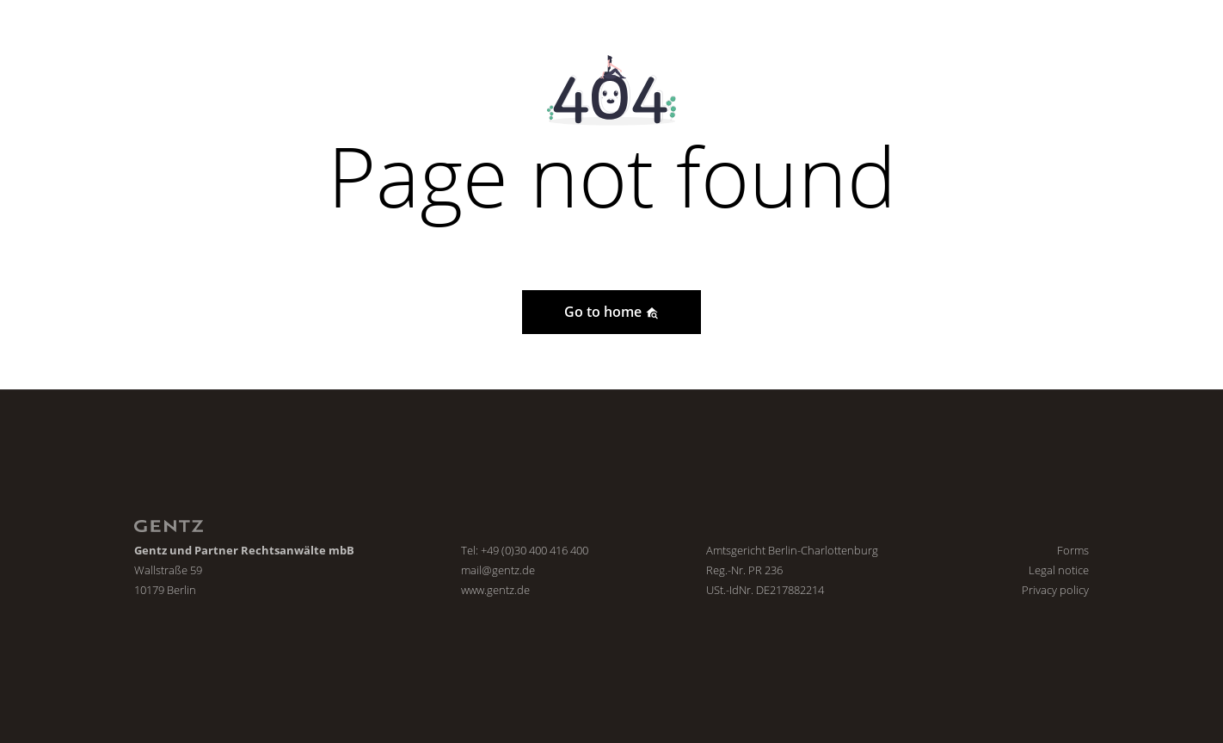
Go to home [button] (611, 311)
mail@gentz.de (498, 570)
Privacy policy (1055, 589)
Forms (1073, 550)
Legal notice (1059, 570)
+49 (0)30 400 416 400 (534, 550)
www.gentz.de (495, 589)
